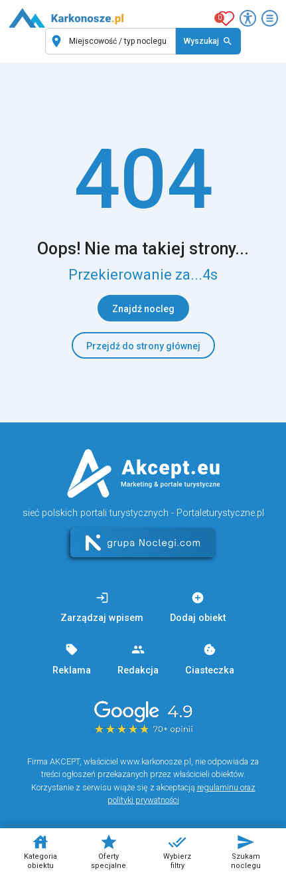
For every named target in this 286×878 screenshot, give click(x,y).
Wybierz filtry (177, 851)
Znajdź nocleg (143, 309)
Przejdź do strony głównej (143, 346)
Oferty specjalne (108, 851)
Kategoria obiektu (40, 851)
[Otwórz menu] (269, 18)
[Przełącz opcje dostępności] (248, 18)
